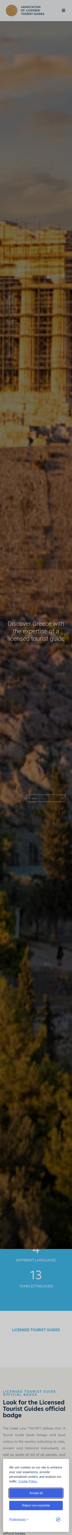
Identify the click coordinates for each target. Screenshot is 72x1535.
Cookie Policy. (28, 1481)
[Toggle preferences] (19, 1519)
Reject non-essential (36, 1505)
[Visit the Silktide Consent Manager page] (58, 1519)
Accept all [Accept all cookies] (36, 1493)
